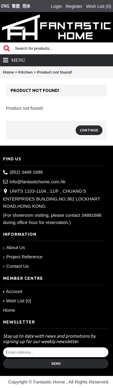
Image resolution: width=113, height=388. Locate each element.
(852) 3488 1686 (23, 172)
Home (8, 72)
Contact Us (16, 266)
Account (12, 291)
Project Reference (22, 257)
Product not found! (54, 72)
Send (56, 363)
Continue (89, 130)
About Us (14, 248)
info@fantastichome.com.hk (34, 182)
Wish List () (17, 300)
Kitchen (25, 72)
